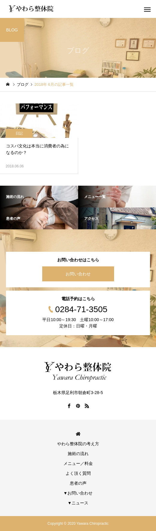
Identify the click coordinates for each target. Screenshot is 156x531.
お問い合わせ (78, 273)
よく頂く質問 (78, 473)
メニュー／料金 (78, 463)
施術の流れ (78, 453)
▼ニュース (78, 503)
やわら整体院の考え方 (78, 443)
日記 (19, 133)
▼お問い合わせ (78, 493)
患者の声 (78, 483)
